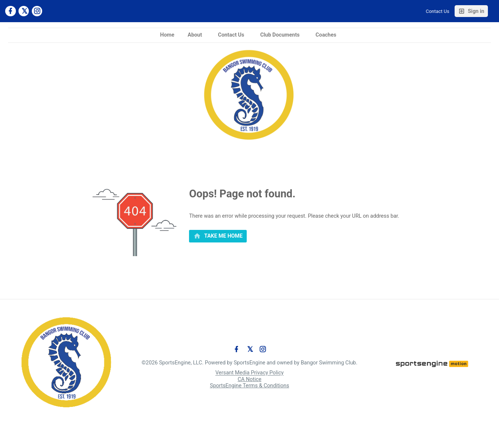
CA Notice (249, 379)
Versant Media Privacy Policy (249, 373)
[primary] (218, 236)
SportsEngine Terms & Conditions (249, 386)
